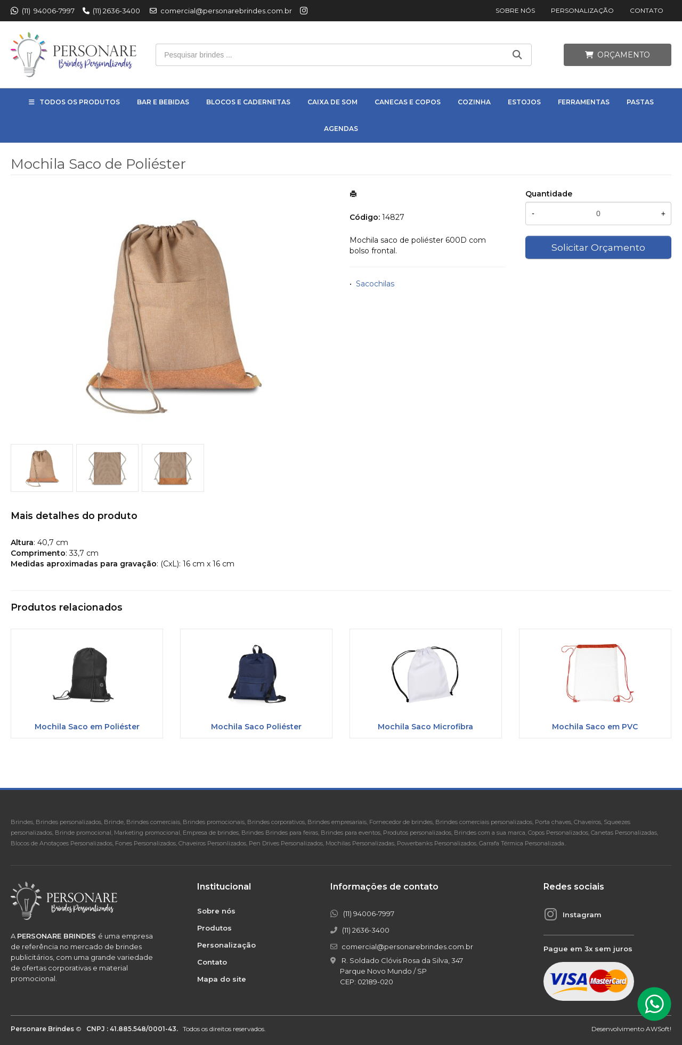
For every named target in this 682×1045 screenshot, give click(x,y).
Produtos (214, 928)
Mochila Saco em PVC (595, 726)
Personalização (582, 10)
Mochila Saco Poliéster (256, 726)
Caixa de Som (332, 102)
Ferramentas (584, 102)
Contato (646, 10)
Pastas (640, 102)
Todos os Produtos (79, 102)
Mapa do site (221, 979)
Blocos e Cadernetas (248, 102)
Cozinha (474, 102)
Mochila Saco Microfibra (425, 726)
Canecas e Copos (408, 102)
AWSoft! (658, 1029)
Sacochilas (375, 284)
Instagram (582, 914)
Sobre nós (515, 10)
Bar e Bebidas (163, 102)
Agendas (341, 129)
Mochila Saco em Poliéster (87, 726)
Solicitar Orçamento (598, 247)
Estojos (524, 102)
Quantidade (548, 194)
